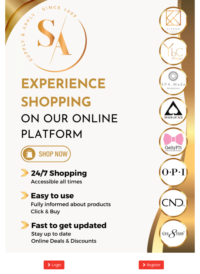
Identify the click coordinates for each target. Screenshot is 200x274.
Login (54, 264)
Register (151, 264)
